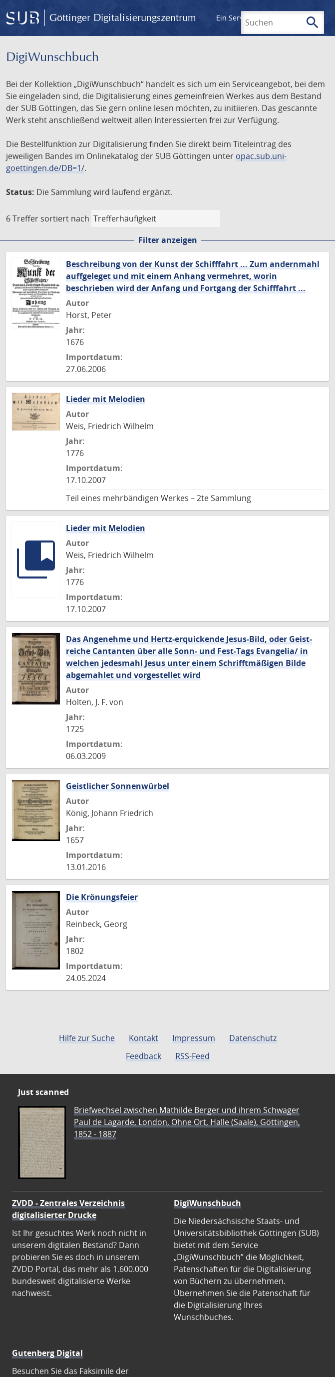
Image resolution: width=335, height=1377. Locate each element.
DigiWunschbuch (207, 1203)
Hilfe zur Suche (87, 1038)
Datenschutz (253, 1038)
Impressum (193, 1038)
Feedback (143, 1056)
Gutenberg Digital (47, 1353)
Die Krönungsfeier (102, 897)
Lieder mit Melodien (105, 399)
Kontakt (143, 1038)
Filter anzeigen (167, 240)
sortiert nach (64, 218)
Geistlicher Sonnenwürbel (117, 786)
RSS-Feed (192, 1056)
